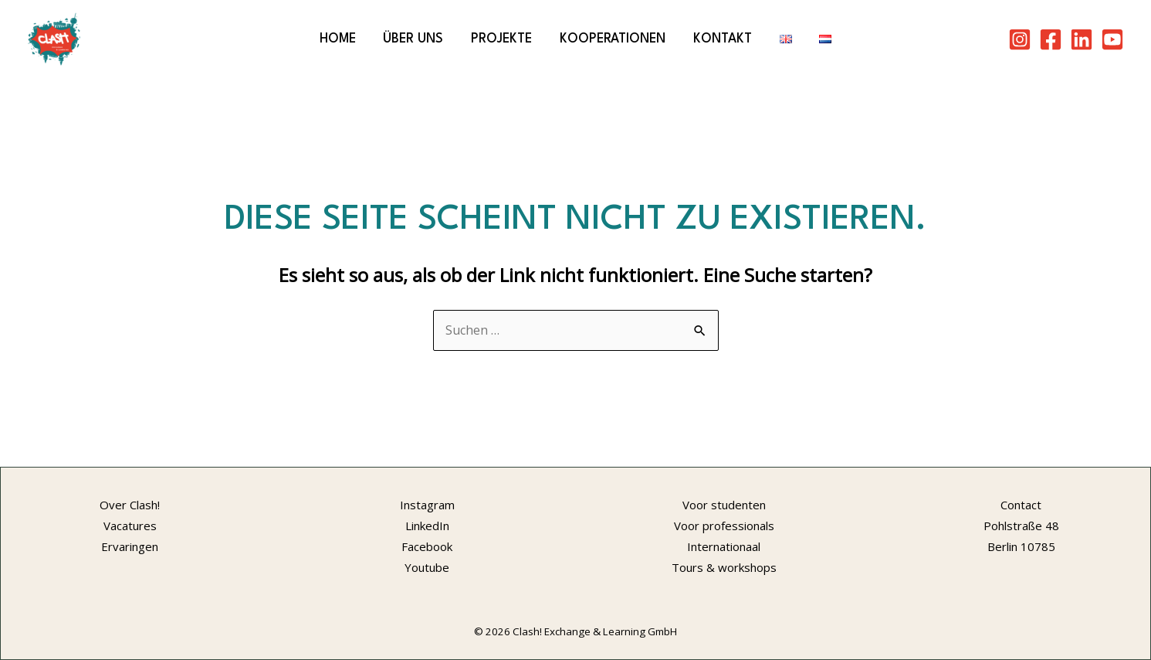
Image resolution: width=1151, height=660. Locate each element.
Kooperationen (612, 39)
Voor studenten (724, 504)
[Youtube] (1112, 39)
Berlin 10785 (1021, 546)
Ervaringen (129, 546)
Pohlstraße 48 (1021, 525)
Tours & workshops (724, 567)
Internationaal (723, 546)
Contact (1020, 504)
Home (338, 39)
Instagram (427, 504)
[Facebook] (1050, 39)
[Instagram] (1019, 39)
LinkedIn (427, 525)
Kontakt (722, 39)
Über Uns (413, 39)
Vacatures (130, 525)
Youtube (427, 567)
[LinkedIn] (1081, 39)
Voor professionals (724, 525)
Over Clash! (130, 504)
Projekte (501, 39)
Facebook (426, 546)
